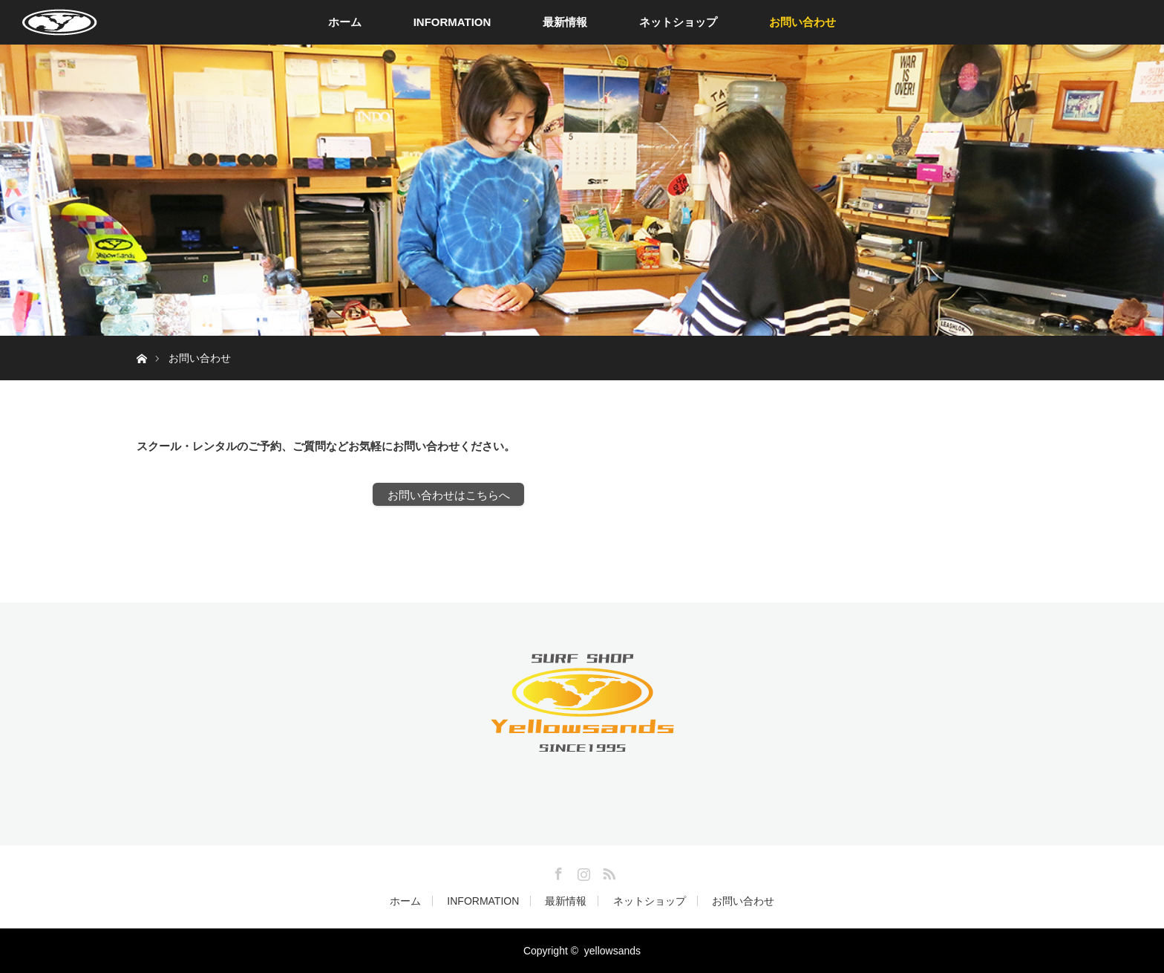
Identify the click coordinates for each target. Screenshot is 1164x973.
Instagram (582, 871)
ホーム (345, 22)
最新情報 (565, 22)
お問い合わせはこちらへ (449, 495)
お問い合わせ (802, 22)
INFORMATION (452, 22)
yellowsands (612, 951)
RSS (607, 871)
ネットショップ (678, 22)
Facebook (557, 871)
